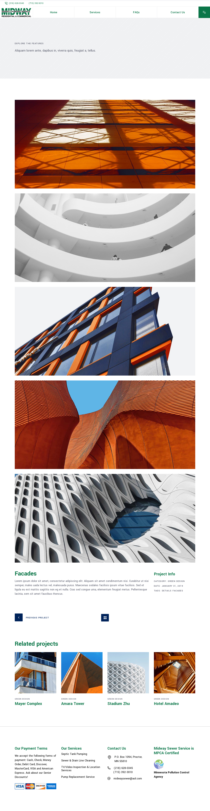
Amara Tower (72, 703)
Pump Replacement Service (78, 777)
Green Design (176, 581)
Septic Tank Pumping (74, 754)
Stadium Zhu (118, 703)
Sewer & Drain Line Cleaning (78, 760)
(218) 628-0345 (16, 3)
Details (167, 591)
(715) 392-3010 (36, 3)
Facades (178, 591)
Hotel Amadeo (166, 703)
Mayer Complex (28, 703)
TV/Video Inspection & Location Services (80, 769)
